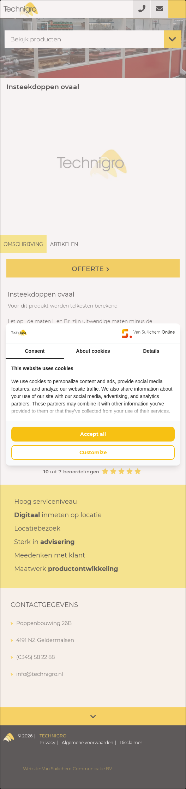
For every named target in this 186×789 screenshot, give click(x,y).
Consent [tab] (35, 351)
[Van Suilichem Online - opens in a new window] (148, 333)
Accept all (93, 434)
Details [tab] (151, 351)
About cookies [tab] (93, 351)
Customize (93, 452)
